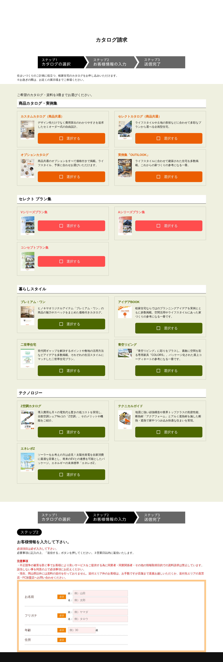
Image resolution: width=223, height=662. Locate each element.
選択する (73, 138)
